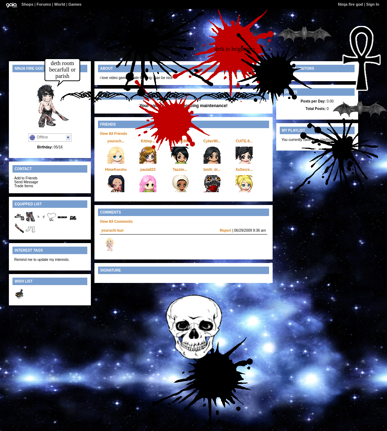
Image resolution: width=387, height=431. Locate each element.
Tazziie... (180, 170)
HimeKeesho (116, 170)
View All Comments (116, 222)
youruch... (115, 141)
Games (75, 4)
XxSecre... (244, 170)
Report (225, 230)
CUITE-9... (244, 141)
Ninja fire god (350, 4)
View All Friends (113, 134)
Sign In (373, 4)
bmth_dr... (212, 170)
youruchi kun (112, 230)
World (59, 4)
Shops (27, 4)
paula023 (148, 170)
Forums (44, 4)
